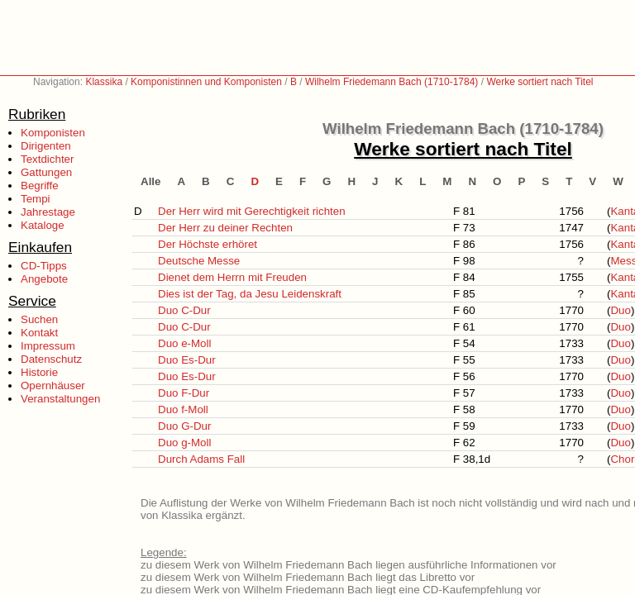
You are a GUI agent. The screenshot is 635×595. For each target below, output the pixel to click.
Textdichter (47, 159)
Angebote (44, 279)
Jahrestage (48, 212)
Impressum (48, 346)
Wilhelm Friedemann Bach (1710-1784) (391, 82)
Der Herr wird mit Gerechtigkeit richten (252, 211)
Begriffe (40, 185)
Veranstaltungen (60, 399)
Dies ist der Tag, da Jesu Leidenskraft (249, 294)
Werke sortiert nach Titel (539, 82)
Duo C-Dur (184, 310)
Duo (620, 310)
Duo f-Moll (183, 409)
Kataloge (42, 225)
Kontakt (39, 332)
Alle (150, 181)
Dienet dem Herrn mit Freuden (232, 277)
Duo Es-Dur (187, 360)
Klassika (103, 82)
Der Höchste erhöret (207, 244)
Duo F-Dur (183, 393)
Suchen (39, 319)
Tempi (35, 199)
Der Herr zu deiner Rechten (225, 227)
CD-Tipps (44, 265)
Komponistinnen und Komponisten (206, 82)
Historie (39, 372)
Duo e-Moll (184, 343)
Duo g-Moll (184, 442)
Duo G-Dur (184, 426)
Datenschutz (51, 359)
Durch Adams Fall (201, 459)
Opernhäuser (53, 385)
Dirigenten (46, 146)
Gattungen (46, 172)
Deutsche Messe (199, 261)
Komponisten (53, 132)
